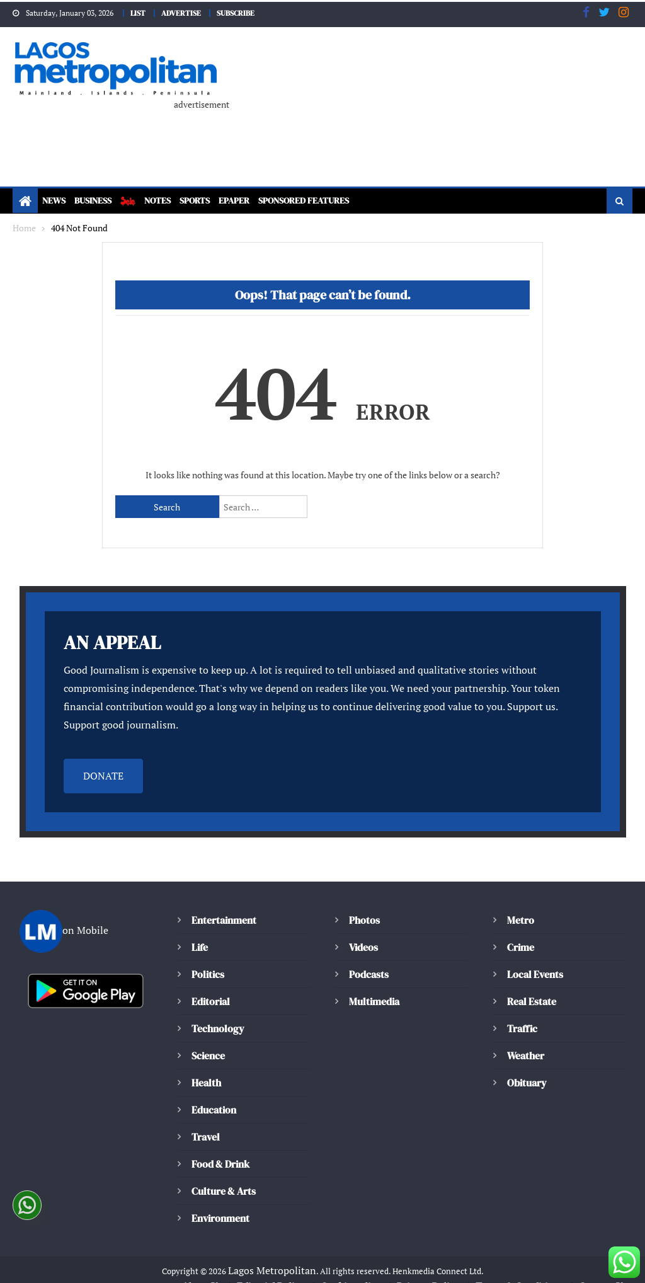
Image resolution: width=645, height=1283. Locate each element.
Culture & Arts (224, 1173)
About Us (203, 1269)
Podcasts (368, 957)
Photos (363, 902)
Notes (167, 201)
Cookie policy (351, 1269)
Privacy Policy (428, 1269)
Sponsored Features (329, 201)
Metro (520, 902)
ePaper (251, 201)
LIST (133, 12)
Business (98, 201)
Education (213, 1092)
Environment (219, 1200)
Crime (521, 929)
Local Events (534, 957)
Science (207, 1038)
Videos (363, 929)
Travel (205, 1119)
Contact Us (602, 1269)
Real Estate (531, 984)
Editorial (210, 984)
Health (205, 1065)
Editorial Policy (272, 1269)
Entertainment (222, 902)
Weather (525, 1038)
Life (200, 929)
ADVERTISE (180, 12)
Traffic (522, 1011)
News (55, 201)
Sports (208, 201)
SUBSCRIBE (239, 12)
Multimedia (374, 984)
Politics (207, 957)
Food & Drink (222, 1146)
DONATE (103, 759)
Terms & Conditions (518, 1269)
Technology (216, 1011)
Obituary (527, 1065)
